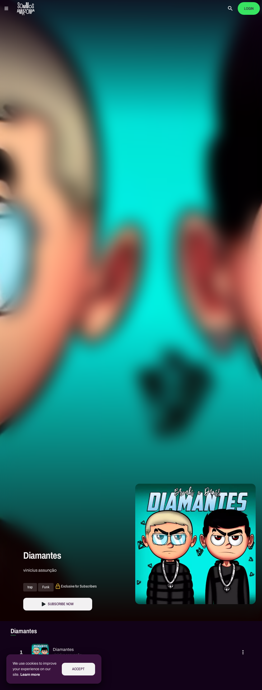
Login (249, 8)
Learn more (30, 675)
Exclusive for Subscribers (79, 586)
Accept (78, 669)
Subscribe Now (61, 604)
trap (30, 587)
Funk (45, 587)
